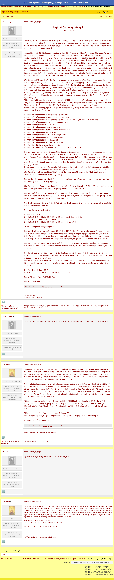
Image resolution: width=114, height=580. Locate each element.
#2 (25, 316)
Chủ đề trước (8, 16)
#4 (25, 451)
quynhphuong (8, 316)
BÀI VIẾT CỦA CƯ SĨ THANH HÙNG (34, 6)
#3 (25, 364)
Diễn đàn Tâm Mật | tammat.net (11, 6)
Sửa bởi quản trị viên (33, 287)
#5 (25, 501)
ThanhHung (7, 22)
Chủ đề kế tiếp (105, 17)
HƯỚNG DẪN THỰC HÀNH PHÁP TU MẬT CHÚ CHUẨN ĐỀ (67, 6)
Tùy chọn (97, 12)
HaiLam (5, 451)
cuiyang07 (6, 364)
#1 (25, 22)
